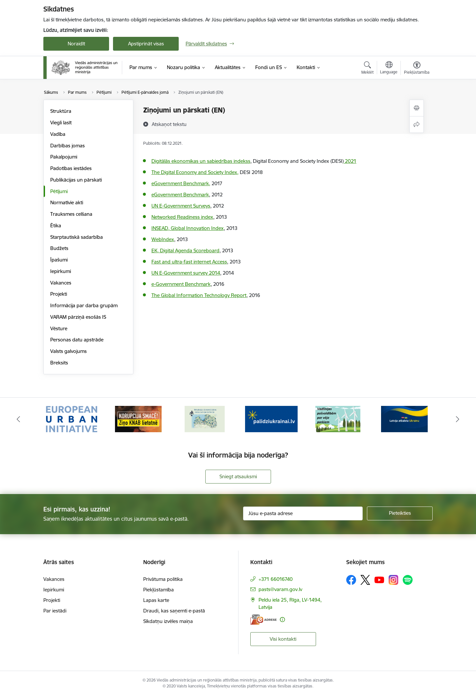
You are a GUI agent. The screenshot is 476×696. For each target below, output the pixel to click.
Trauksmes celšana (71, 214)
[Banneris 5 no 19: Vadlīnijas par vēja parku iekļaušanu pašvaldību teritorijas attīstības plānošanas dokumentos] (338, 418)
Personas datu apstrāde (76, 339)
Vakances (60, 283)
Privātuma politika (163, 579)
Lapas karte (156, 600)
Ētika (55, 225)
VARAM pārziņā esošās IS (78, 317)
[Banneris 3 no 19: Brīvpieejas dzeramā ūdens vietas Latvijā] (205, 418)
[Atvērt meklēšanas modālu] (367, 69)
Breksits (59, 363)
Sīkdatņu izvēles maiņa (168, 621)
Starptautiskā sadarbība (76, 237)
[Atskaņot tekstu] (169, 124)
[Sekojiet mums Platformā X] (365, 580)
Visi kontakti (283, 639)
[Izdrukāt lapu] (416, 108)
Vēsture (58, 328)
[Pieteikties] (400, 513)
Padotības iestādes (71, 168)
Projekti (58, 294)
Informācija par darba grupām (84, 305)
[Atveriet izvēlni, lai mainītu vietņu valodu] (389, 68)
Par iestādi (54, 611)
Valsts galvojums (68, 351)
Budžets (59, 248)
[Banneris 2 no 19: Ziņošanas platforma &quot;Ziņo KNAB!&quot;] (138, 418)
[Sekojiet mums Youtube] (379, 580)
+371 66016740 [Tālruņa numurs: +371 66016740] (276, 579)
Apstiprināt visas (146, 43)
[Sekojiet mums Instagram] (393, 579)
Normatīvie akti (66, 202)
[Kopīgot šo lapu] (416, 124)
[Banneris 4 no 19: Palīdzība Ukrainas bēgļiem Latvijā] (271, 418)
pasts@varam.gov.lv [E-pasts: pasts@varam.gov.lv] (280, 589)
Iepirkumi (60, 271)
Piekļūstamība (158, 589)
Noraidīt (76, 43)
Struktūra (60, 111)
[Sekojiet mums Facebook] (351, 580)
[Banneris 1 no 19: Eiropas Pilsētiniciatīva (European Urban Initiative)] (71, 418)
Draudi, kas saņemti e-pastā (174, 611)
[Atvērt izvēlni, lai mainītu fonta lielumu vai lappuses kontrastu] (417, 69)
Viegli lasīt (61, 122)
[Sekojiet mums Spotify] (408, 580)
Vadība (57, 134)
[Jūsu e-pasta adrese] (303, 513)
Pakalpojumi (63, 157)
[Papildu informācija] (282, 619)
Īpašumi (59, 260)
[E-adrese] (263, 619)
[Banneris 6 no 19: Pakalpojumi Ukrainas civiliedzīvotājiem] (404, 418)
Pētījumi (59, 191)
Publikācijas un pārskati (76, 180)
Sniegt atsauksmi (238, 476)
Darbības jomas (67, 145)
